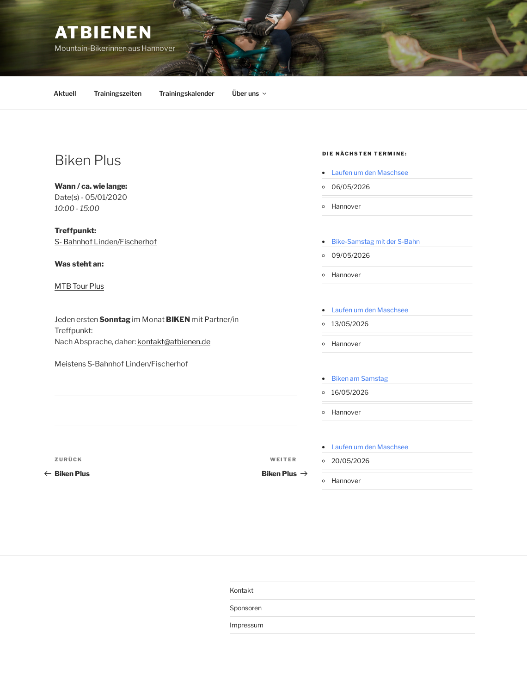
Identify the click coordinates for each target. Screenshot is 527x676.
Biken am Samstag (359, 378)
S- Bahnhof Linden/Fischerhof (106, 241)
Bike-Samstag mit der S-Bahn (375, 241)
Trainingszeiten (117, 93)
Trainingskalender (186, 93)
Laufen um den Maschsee (369, 172)
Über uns (250, 93)
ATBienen (104, 32)
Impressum (247, 625)
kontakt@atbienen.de (173, 341)
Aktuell (65, 93)
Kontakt (241, 590)
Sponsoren (246, 608)
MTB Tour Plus (79, 286)
